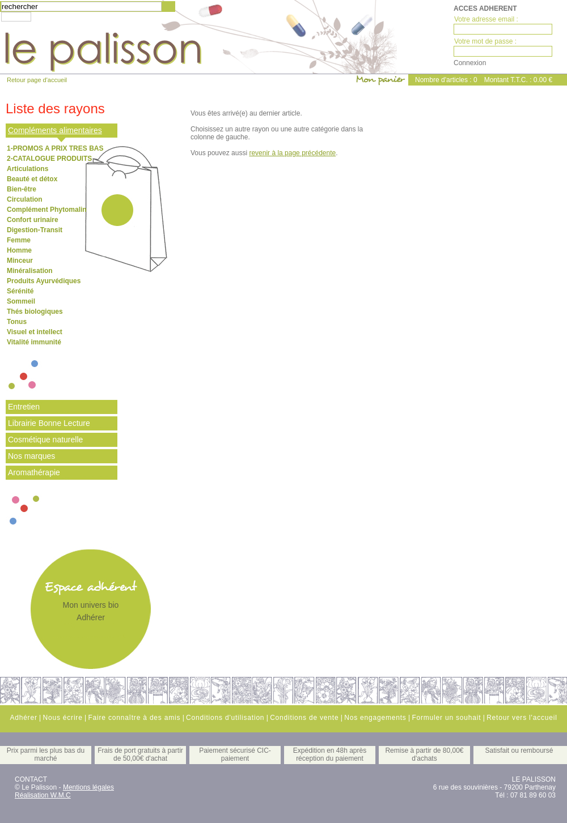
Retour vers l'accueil (521, 718)
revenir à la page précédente (292, 153)
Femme (19, 240)
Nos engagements (375, 718)
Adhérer (91, 617)
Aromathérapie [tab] (34, 472)
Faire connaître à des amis (134, 718)
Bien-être (21, 189)
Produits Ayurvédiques (44, 281)
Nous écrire (62, 718)
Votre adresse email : (486, 19)
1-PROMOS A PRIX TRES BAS (55, 148)
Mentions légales (88, 787)
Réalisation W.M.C (43, 795)
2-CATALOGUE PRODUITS (49, 159)
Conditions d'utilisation (225, 718)
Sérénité (20, 291)
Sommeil (21, 301)
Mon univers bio (91, 604)
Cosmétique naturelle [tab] (45, 439)
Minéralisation (30, 271)
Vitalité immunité (34, 342)
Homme (19, 250)
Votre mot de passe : (485, 41)
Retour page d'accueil (37, 79)
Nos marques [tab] (31, 455)
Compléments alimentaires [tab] (55, 130)
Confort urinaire (32, 220)
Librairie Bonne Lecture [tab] (49, 423)
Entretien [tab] (24, 406)
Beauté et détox (32, 179)
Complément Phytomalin (47, 210)
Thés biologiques (35, 311)
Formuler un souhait (446, 718)
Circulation (25, 199)
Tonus (17, 322)
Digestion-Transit (34, 230)
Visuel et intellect (34, 332)
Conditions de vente (304, 718)
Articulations (27, 169)
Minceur (20, 261)
